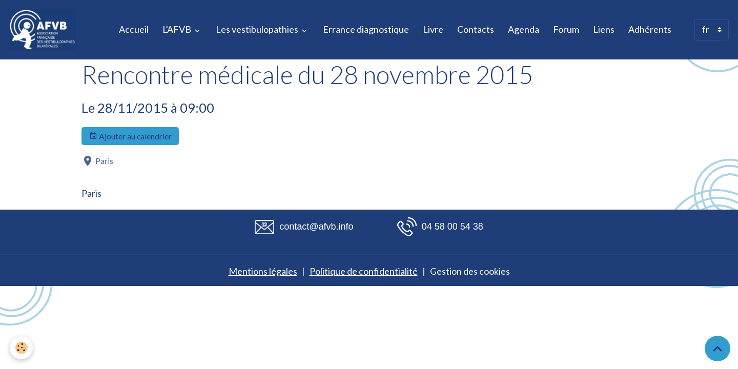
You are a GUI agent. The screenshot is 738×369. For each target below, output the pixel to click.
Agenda (523, 29)
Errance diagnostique (366, 29)
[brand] (44, 29)
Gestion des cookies (470, 271)
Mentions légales (263, 271)
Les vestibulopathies (258, 29)
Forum (566, 29)
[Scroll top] (717, 348)
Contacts (475, 29)
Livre (433, 29)
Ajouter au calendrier (130, 136)
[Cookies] (21, 347)
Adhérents (649, 29)
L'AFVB (177, 29)
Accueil (134, 29)
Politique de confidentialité (364, 271)
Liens (603, 29)
